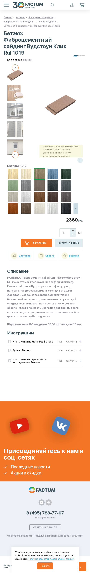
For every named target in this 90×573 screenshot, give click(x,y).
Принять (45, 566)
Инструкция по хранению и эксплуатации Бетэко (29, 361)
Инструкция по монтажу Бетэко (33, 341)
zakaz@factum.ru (45, 517)
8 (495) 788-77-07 (45, 513)
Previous (15, 67)
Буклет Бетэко (22, 350)
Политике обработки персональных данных (51, 559)
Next (15, 155)
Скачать (71, 341)
